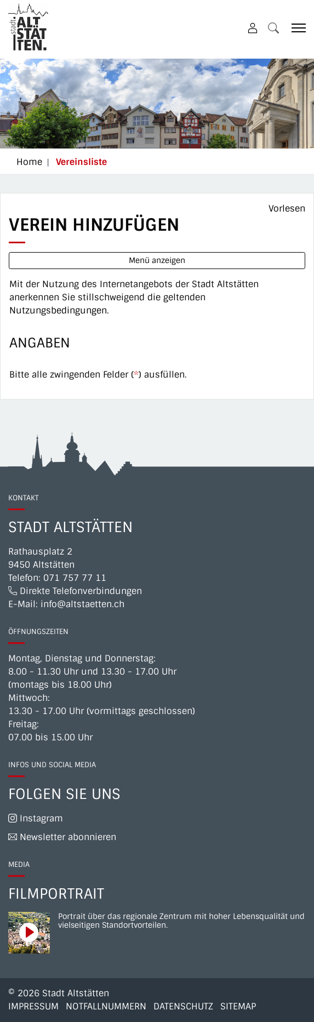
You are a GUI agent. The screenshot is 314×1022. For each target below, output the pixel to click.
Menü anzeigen (157, 260)
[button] (273, 27)
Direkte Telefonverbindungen (75, 591)
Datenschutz (183, 1006)
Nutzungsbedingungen (58, 310)
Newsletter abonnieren (62, 837)
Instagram (35, 818)
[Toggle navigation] (295, 27)
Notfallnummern (106, 1006)
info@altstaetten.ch (82, 604)
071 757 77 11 (74, 578)
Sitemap (238, 1006)
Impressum (33, 1006)
